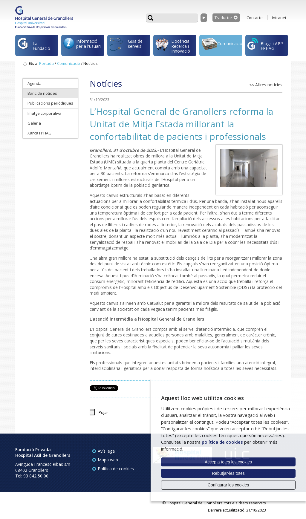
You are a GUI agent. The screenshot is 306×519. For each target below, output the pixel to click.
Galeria (34, 123)
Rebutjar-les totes (228, 473)
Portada (46, 63)
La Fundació (33, 47)
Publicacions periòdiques (50, 103)
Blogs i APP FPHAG (265, 44)
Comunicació (221, 45)
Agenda (34, 83)
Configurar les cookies (228, 485)
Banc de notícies (42, 93)
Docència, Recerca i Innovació (173, 46)
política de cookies (222, 442)
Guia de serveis (126, 47)
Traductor (223, 17)
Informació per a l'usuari (82, 45)
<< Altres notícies (265, 85)
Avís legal (107, 451)
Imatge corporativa (44, 113)
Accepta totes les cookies (228, 462)
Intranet (279, 17)
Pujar (103, 412)
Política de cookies (116, 468)
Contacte (255, 17)
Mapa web (108, 460)
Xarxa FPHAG (39, 133)
